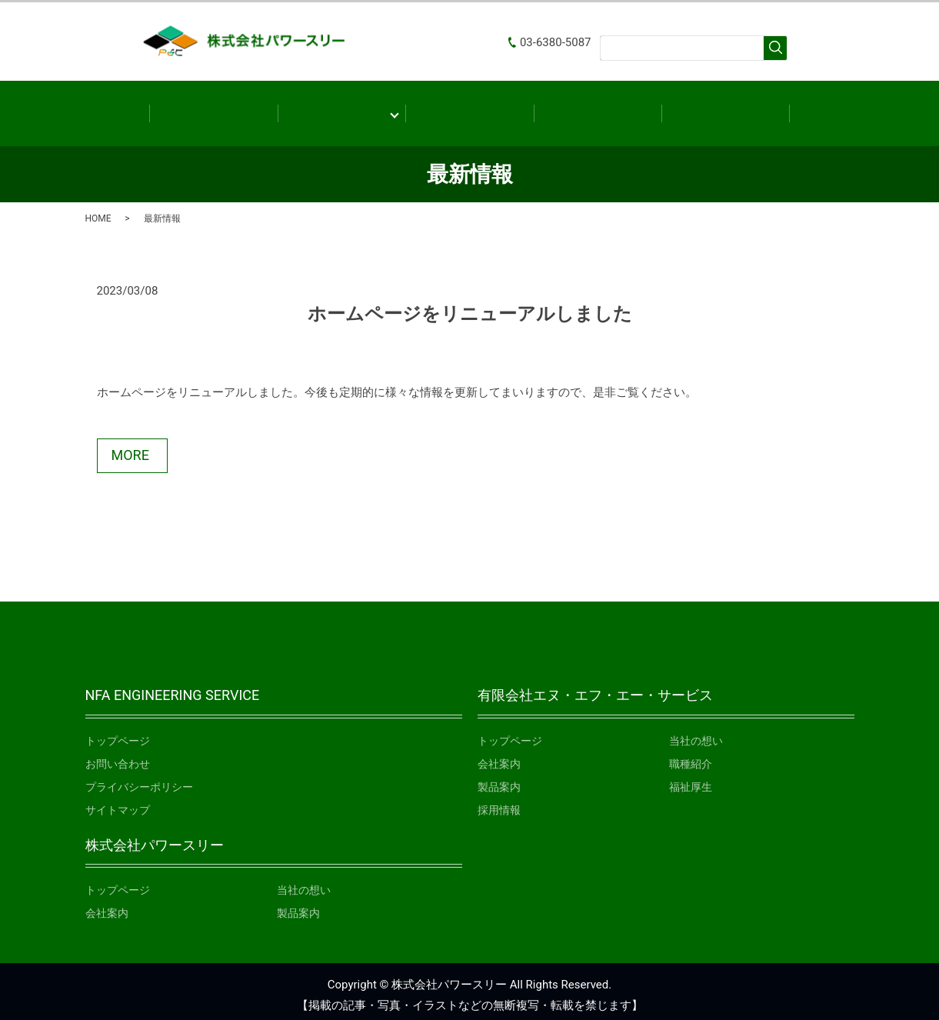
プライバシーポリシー (139, 779)
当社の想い (696, 733)
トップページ (117, 733)
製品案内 (469, 109)
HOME (98, 210)
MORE (130, 447)
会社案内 (342, 109)
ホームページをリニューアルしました (470, 306)
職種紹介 (690, 756)
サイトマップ (117, 802)
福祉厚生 (690, 779)
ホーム (213, 109)
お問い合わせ (725, 109)
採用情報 (499, 802)
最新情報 (598, 109)
